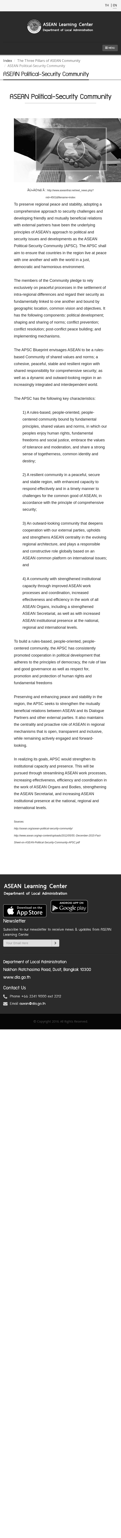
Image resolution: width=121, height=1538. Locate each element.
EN (115, 5)
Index (7, 60)
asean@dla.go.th (32, 1003)
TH (107, 5)
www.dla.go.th (16, 977)
